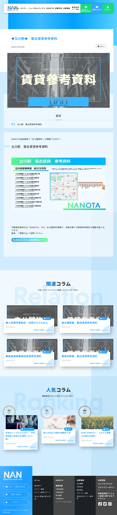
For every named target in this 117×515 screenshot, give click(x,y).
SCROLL (108, 57)
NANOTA (50, 8)
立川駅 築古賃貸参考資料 (29, 124)
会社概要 (80, 484)
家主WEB (75, 8)
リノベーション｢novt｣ (64, 502)
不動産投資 (60, 492)
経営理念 (80, 490)
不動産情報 (60, 489)
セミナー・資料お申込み (15, 487)
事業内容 (58, 8)
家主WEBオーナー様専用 (85, 497)
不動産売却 (60, 498)
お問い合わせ (13, 494)
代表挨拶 (80, 487)
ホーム (37, 480)
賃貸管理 (59, 495)
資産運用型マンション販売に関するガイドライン (106, 496)
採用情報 (101, 480)
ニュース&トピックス (37, 8)
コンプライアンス (105, 484)
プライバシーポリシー (106, 488)
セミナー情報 (39, 489)
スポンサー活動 (82, 493)
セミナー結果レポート (42, 492)
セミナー (23, 8)
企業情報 (66, 8)
